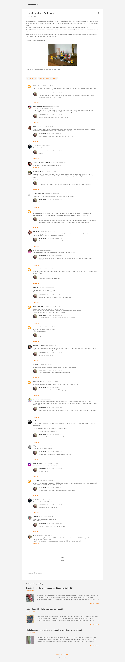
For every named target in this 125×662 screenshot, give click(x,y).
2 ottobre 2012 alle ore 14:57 (51, 106)
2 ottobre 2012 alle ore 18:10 (54, 114)
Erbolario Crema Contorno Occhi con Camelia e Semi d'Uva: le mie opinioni (54, 630)
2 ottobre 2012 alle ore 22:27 (51, 345)
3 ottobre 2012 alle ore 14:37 (54, 352)
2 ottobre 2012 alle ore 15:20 (58, 162)
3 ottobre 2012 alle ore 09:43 (43, 399)
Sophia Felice (37, 463)
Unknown (36, 211)
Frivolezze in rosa (39, 193)
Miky (35, 446)
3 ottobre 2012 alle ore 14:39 (54, 434)
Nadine (35, 421)
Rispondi (36, 102)
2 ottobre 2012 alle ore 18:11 (54, 133)
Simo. (35, 126)
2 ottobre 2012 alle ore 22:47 (50, 381)
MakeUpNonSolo (38, 306)
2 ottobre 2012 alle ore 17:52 (47, 211)
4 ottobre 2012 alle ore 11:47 (54, 487)
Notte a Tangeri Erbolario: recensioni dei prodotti (44, 609)
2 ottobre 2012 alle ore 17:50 (52, 193)
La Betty (35, 516)
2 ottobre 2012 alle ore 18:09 (54, 93)
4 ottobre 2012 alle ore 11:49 (54, 523)
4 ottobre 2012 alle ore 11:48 (54, 505)
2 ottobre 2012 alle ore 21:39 (52, 306)
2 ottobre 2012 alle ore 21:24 (54, 295)
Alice (34, 535)
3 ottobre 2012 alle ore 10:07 (45, 421)
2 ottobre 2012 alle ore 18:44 (44, 250)
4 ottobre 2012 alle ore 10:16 (46, 516)
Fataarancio (32, 4)
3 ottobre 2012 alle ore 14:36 (54, 315)
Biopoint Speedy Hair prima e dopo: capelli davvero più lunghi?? (49, 588)
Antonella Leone (38, 345)
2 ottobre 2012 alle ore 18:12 (54, 182)
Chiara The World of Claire (41, 162)
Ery (34, 399)
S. (33, 145)
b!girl (35, 250)
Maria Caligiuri (37, 381)
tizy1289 (35, 287)
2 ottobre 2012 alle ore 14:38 (45, 86)
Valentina (36, 231)
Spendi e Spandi (38, 106)
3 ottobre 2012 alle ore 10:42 (44, 446)
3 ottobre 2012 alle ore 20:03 (47, 480)
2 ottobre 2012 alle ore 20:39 (46, 287)
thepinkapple (37, 171)
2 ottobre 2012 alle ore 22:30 (47, 364)
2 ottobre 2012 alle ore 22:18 (47, 327)
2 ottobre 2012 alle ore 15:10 (42, 145)
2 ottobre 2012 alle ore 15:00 (45, 126)
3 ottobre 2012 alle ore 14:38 (54, 387)
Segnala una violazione (62, 658)
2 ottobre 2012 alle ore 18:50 (47, 269)
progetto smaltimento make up (48, 78)
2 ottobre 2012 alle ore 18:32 (47, 231)
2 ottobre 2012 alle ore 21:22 (54, 238)
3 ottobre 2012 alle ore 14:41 (54, 451)
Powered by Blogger (62, 654)
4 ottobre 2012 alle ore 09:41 (42, 499)
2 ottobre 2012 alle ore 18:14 (54, 218)
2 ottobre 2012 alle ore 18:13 (54, 199)
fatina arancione (31, 78)
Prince (35, 86)
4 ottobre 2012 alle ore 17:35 (44, 535)
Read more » (94, 603)
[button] (98, 13)
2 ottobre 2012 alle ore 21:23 (54, 255)
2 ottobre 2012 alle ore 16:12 (49, 171)
